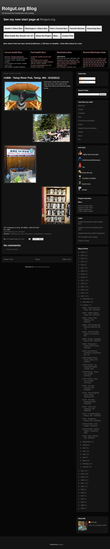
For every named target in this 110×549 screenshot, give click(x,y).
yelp (22, 234)
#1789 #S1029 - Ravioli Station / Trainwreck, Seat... (90, 431)
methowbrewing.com (10, 232)
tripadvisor (48, 234)
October (85, 305)
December (86, 299)
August (85, 445)
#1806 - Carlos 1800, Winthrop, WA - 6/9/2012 (89, 320)
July (84, 448)
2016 (83, 283)
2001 (83, 499)
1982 (83, 508)
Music (80, 136)
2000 (83, 502)
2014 (83, 290)
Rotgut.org (47, 19)
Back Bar (81, 106)
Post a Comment (12, 249)
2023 (83, 262)
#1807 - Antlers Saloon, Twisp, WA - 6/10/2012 (91, 314)
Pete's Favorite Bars (85, 206)
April (84, 457)
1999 (83, 505)
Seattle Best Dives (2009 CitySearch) (91, 233)
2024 (83, 258)
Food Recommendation (86, 121)
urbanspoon (29, 234)
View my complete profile (97, 525)
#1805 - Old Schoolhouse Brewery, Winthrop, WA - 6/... (91, 327)
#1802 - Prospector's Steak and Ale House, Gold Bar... (90, 346)
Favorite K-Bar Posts (85, 207)
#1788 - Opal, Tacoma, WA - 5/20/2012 (90, 437)
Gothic (80, 124)
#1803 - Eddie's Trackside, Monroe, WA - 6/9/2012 (91, 340)
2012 (83, 296)
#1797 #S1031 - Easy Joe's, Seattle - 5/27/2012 (90, 381)
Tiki (79, 139)
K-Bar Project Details (85, 211)
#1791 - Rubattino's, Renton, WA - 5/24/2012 (91, 420)
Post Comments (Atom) (42, 267)
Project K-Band (83, 241)
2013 (83, 293)
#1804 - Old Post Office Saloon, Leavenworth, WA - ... (90, 334)
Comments (84, 82)
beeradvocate (15, 234)
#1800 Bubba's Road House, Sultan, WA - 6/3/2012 (90, 360)
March (84, 460)
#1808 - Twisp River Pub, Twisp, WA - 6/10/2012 (91, 309)
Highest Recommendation (87, 128)
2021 (83, 268)
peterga (94, 522)
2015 (83, 287)
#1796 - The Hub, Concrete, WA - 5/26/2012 (88, 388)
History (80, 132)
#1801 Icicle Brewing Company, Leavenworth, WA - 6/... (91, 353)
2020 (83, 271)
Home (37, 259)
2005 (83, 489)
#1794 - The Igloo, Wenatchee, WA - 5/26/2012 (89, 402)
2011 (83, 471)
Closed (80, 109)
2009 (83, 477)
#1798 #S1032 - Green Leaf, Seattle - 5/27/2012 (90, 374)
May (84, 454)
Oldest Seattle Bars (85, 209)
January (85, 467)
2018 (83, 277)
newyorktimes (38, 234)
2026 (83, 252)
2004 (83, 493)
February (85, 464)
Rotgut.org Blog (19, 8)
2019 (83, 274)
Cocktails (81, 113)
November (86, 302)
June (84, 451)
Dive (79, 117)
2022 (83, 265)
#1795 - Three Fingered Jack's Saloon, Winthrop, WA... (90, 395)
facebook (22, 232)
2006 (83, 486)
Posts (82, 78)
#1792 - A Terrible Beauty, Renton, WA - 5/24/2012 (91, 415)
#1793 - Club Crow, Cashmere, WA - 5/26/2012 (89, 409)
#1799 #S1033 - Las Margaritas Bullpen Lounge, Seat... (89, 367)
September (86, 442)
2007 (83, 483)
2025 (83, 255)
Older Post (66, 259)
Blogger (60, 544)
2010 (83, 474)
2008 (83, 480)
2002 (83, 496)
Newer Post (8, 259)
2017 (83, 280)
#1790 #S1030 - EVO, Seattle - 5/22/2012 (90, 425)
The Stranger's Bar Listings (87, 237)
